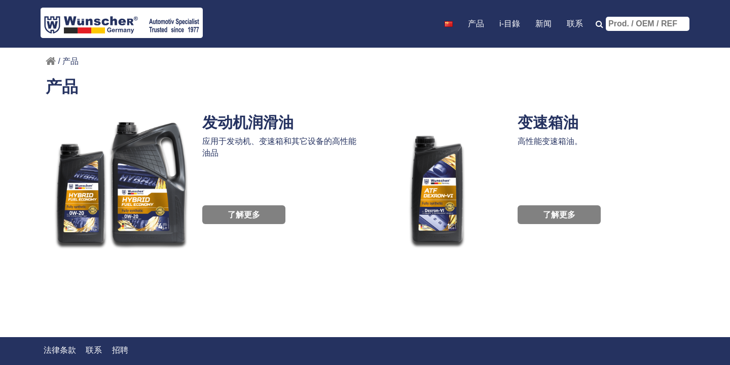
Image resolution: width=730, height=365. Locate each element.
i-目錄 (509, 23)
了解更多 (244, 214)
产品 (476, 23)
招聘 (120, 350)
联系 (575, 23)
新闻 (543, 23)
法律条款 (60, 350)
